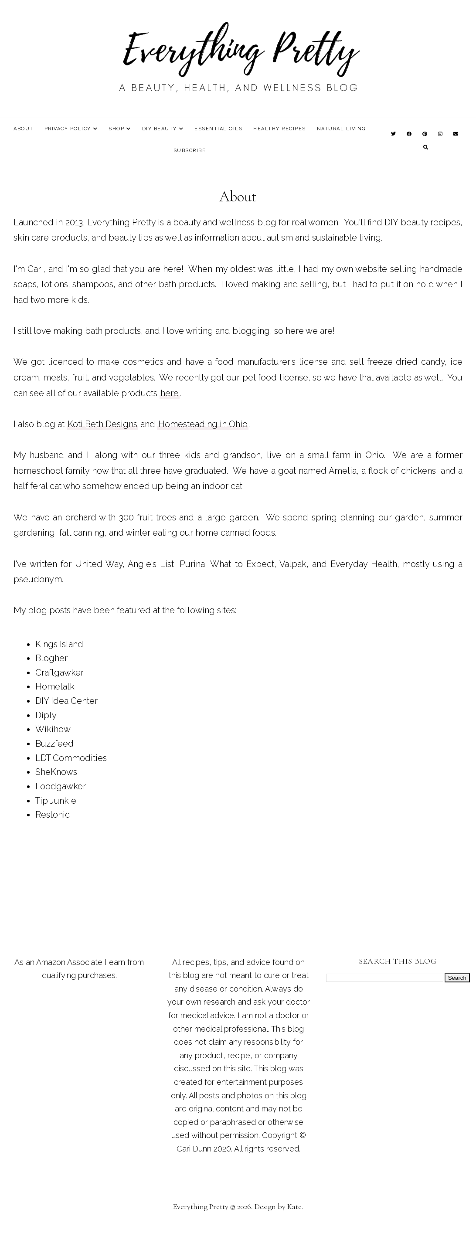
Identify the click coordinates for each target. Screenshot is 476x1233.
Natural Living (341, 129)
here (169, 393)
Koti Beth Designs (102, 424)
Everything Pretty (200, 1206)
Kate (294, 1206)
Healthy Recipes (279, 129)
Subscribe (189, 150)
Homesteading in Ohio (203, 424)
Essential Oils (218, 129)
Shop (116, 129)
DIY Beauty (159, 129)
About (24, 129)
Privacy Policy (67, 129)
